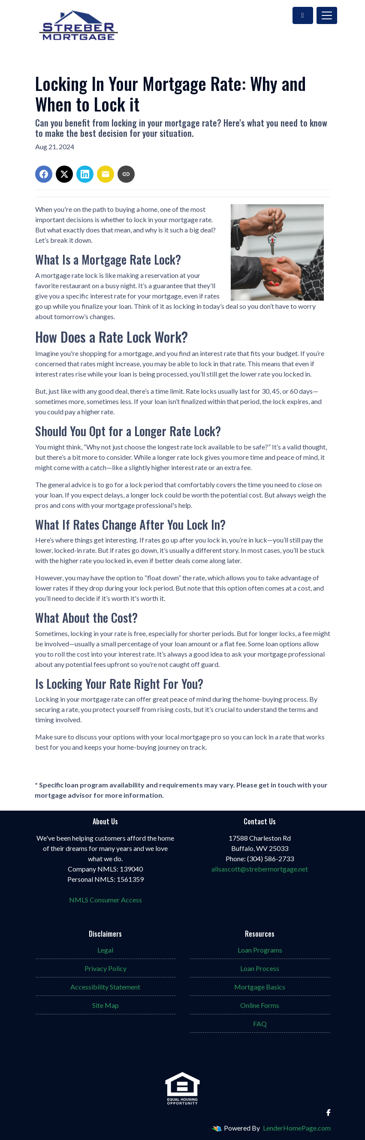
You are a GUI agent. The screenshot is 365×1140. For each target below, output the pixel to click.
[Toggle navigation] (327, 15)
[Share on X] (64, 174)
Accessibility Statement (105, 987)
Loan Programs (260, 950)
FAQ (260, 1023)
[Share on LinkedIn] (85, 174)
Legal (105, 950)
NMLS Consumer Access (105, 900)
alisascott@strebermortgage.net (259, 869)
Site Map (105, 1005)
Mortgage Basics (259, 987)
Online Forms (259, 1005)
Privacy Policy (105, 968)
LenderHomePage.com (297, 1128)
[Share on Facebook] (43, 174)
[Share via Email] (105, 174)
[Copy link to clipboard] (126, 174)
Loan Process (259, 968)
